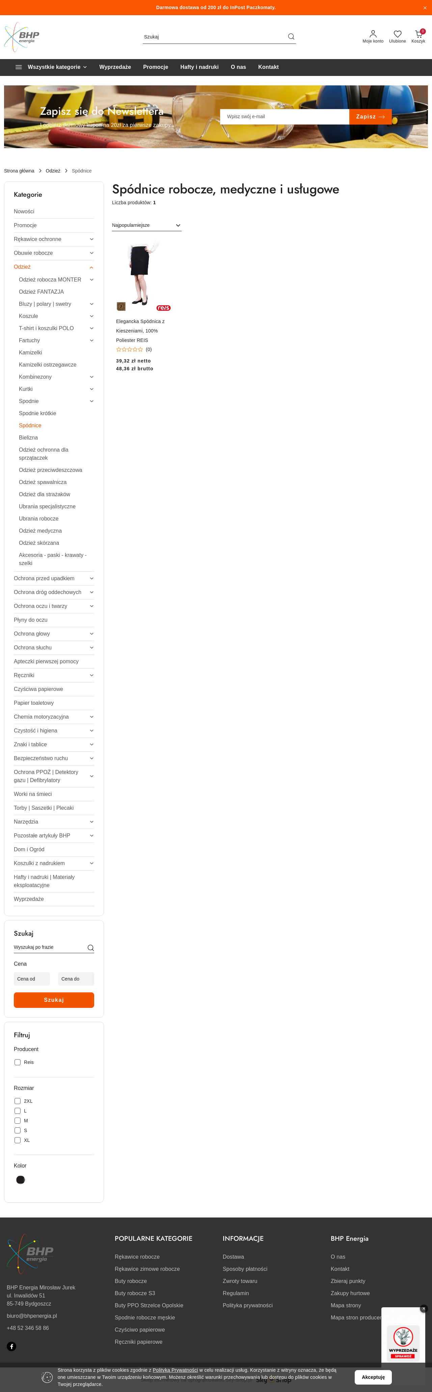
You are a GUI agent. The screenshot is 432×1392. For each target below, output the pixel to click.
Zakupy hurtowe (350, 1293)
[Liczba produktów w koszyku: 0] (418, 37)
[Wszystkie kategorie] (48, 67)
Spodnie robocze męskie (145, 1317)
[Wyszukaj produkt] (219, 37)
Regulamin (236, 1293)
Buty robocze (131, 1281)
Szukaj (54, 1000)
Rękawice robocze (137, 1257)
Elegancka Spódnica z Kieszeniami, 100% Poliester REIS (140, 331)
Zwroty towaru (240, 1281)
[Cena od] (32, 979)
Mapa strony (346, 1305)
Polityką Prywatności (175, 1370)
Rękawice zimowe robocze (147, 1269)
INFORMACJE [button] (243, 1238)
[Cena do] (76, 979)
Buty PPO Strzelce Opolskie (149, 1305)
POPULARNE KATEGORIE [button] (153, 1238)
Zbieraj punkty (348, 1281)
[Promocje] (155, 67)
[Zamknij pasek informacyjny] (425, 8)
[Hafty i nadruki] (199, 67)
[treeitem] (54, 211)
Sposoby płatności (245, 1269)
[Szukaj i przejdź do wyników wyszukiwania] (291, 37)
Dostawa (233, 1257)
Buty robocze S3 (135, 1293)
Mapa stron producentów (361, 1317)
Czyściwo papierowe (140, 1330)
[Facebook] (11, 1346)
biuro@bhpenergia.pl (32, 1316)
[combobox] (147, 225)
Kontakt (340, 1269)
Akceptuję (373, 1377)
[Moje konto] (373, 37)
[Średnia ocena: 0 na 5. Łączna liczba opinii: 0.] (134, 349)
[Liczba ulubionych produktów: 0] (397, 37)
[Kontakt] (268, 67)
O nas (338, 1257)
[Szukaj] (90, 948)
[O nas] (238, 67)
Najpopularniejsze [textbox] (131, 225)
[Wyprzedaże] (115, 67)
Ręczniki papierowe (139, 1342)
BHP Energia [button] (350, 1238)
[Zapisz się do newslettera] (285, 117)
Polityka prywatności (248, 1305)
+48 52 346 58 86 (28, 1328)
